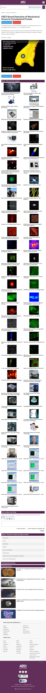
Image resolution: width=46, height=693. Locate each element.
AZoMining (5, 634)
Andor (18, 27)
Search (31, 642)
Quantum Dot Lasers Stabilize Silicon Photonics (30, 589)
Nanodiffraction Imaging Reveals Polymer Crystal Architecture (31, 579)
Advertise (32, 649)
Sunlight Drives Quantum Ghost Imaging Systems (31, 610)
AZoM (4, 625)
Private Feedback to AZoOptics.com (36, 528)
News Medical (26, 631)
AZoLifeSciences (26, 632)
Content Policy (33, 655)
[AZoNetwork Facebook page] (23, 672)
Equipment (5, 644)
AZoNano (5, 627)
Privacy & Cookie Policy (35, 653)
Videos (4, 646)
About (31, 640)
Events (17, 642)
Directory (5, 648)
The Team (18, 653)
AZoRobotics (6, 629)
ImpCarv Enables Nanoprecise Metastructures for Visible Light (31, 600)
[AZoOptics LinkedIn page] (20, 672)
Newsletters (32, 646)
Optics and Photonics (11, 12)
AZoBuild (5, 632)
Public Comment (21, 528)
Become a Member (34, 644)
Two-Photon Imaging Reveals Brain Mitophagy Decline (30, 569)
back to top (41, 661)
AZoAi (24, 629)
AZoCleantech (6, 631)
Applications (19, 646)
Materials (18, 644)
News (4, 640)
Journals (5, 651)
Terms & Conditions (34, 651)
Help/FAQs (18, 649)
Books (17, 640)
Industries (18, 648)
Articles (5, 642)
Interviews (5, 649)
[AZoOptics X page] (26, 672)
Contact (31, 648)
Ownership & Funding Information (35, 657)
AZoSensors (25, 625)
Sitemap (18, 651)
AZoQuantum (26, 627)
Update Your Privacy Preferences (23, 689)
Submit (42, 530)
